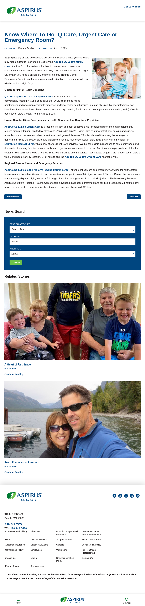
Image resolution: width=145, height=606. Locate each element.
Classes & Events (39, 547)
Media (34, 560)
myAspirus (10, 560)
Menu (18, 599)
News (8, 542)
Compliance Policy (14, 552)
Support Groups (64, 542)
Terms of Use (37, 569)
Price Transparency (91, 542)
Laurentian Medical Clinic (19, 144)
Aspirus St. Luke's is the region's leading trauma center (36, 170)
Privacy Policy (12, 569)
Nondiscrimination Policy (65, 562)
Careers (60, 547)
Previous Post (16, 197)
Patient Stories (26, 48)
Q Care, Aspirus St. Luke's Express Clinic (28, 96)
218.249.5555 (132, 6)
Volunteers (61, 552)
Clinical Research (39, 542)
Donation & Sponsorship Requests (68, 535)
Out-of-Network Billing (16, 534)
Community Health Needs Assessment (91, 535)
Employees (36, 552)
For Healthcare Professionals (89, 554)
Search (127, 599)
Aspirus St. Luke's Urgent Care (22, 126)
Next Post (131, 197)
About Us (35, 534)
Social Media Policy (91, 547)
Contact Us (87, 560)
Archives (15, 250)
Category (16, 238)
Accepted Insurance (15, 547)
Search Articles (20, 225)
